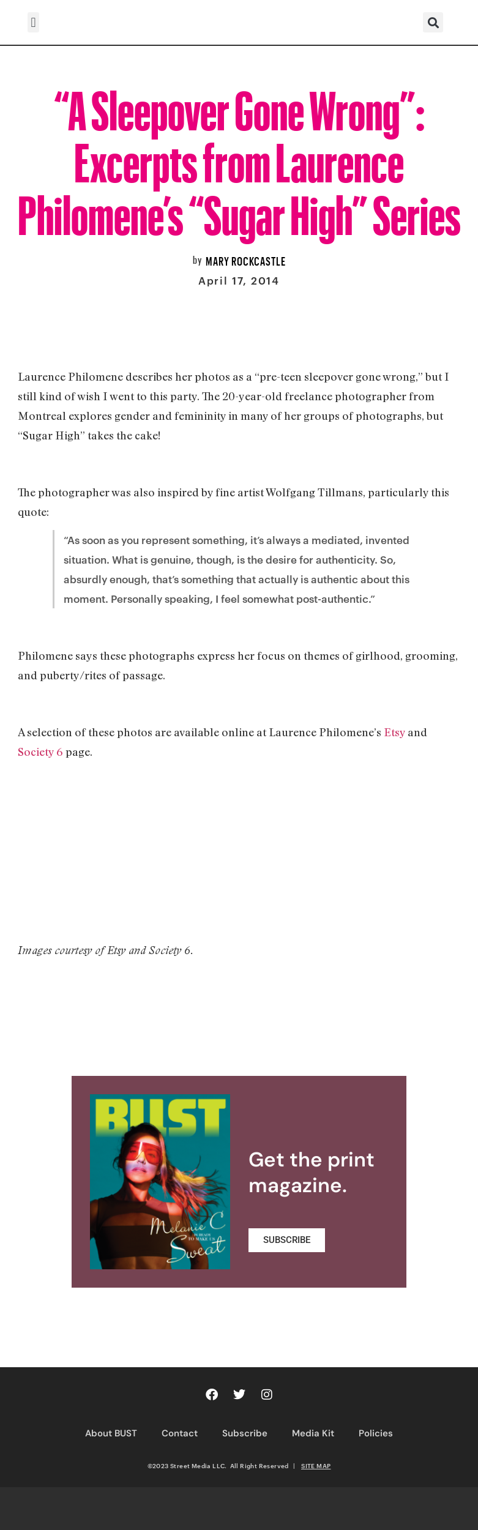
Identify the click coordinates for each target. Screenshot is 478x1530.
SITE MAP (315, 1465)
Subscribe (244, 1433)
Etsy (394, 732)
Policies (376, 1433)
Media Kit (313, 1433)
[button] (33, 22)
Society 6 (40, 751)
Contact (180, 1433)
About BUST (111, 1433)
